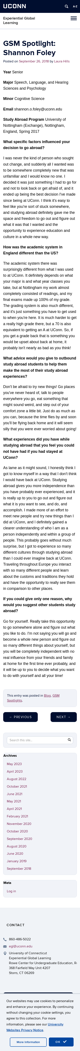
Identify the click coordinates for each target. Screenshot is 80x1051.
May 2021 (14, 801)
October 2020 (17, 831)
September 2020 (19, 839)
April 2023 (15, 771)
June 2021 (14, 794)
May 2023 (14, 764)
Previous (20, 717)
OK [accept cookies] (61, 1042)
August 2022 (16, 779)
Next (64, 717)
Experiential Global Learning (19, 20)
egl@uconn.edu (20, 946)
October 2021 (17, 786)
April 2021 (14, 809)
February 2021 (17, 816)
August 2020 (16, 846)
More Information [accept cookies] (28, 1042)
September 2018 (19, 869)
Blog (47, 695)
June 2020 (15, 854)
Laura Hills (62, 61)
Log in (11, 891)
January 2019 (16, 861)
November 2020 (19, 824)
